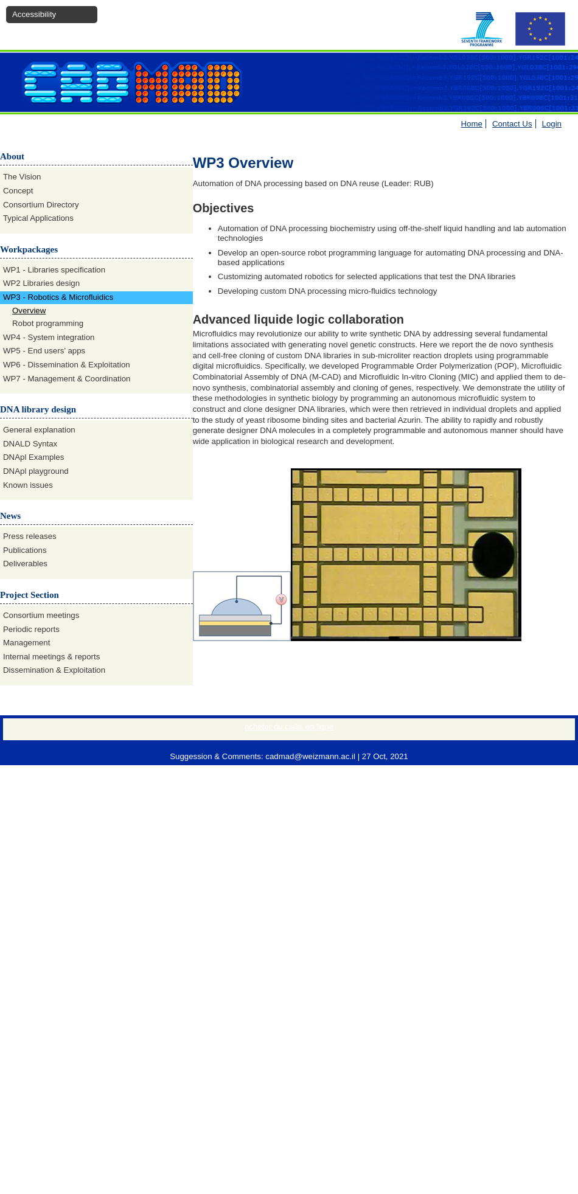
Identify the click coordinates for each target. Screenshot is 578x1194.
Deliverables (25, 563)
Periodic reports (31, 629)
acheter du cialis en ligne (289, 726)
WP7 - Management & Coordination (66, 378)
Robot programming (47, 323)
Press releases (30, 536)
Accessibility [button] (34, 14)
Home (471, 123)
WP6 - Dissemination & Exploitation (66, 364)
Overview (29, 310)
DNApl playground (36, 471)
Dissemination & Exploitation (54, 670)
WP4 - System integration (48, 337)
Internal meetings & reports (51, 656)
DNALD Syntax (30, 443)
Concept (18, 190)
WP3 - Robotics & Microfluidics (58, 297)
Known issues (28, 485)
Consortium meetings (41, 615)
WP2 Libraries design (41, 283)
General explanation (39, 429)
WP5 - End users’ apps (44, 350)
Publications (25, 550)
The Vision (22, 176)
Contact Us (512, 123)
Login (552, 123)
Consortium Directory (41, 204)
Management (26, 642)
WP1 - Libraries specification (54, 269)
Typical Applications (38, 218)
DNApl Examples (33, 457)
